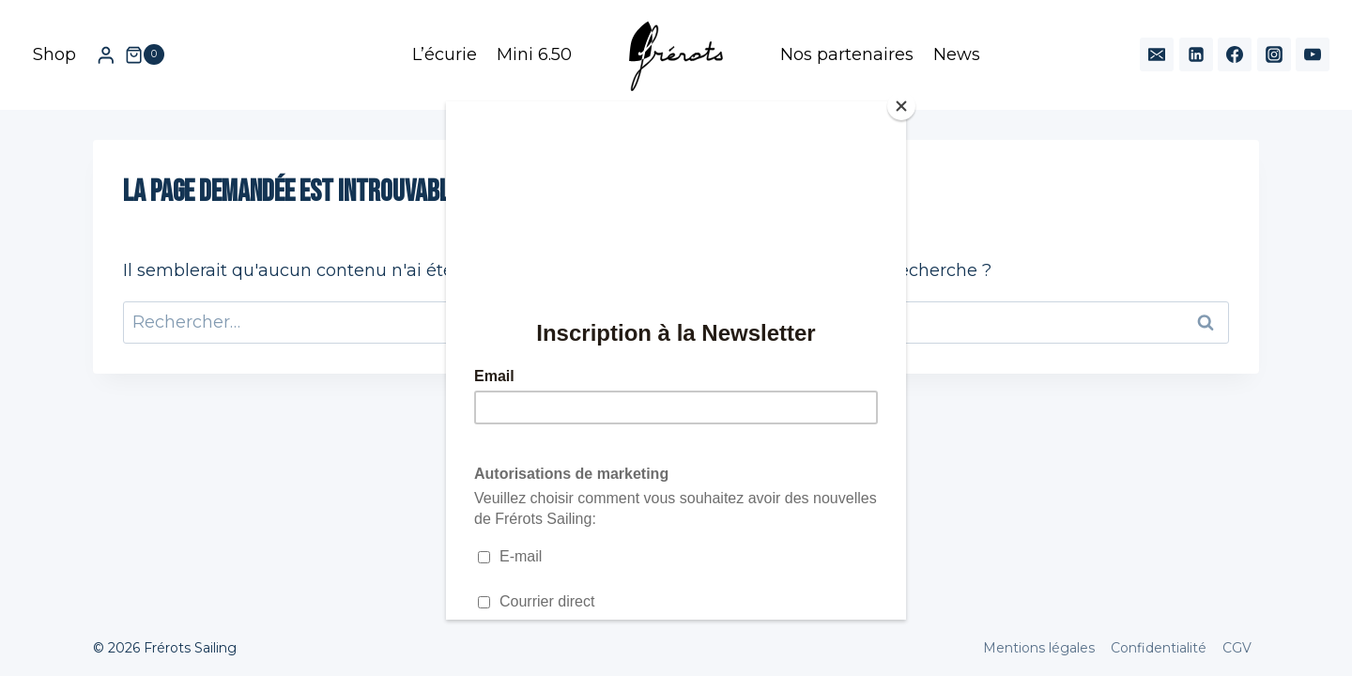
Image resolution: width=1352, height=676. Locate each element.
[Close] (901, 106)
